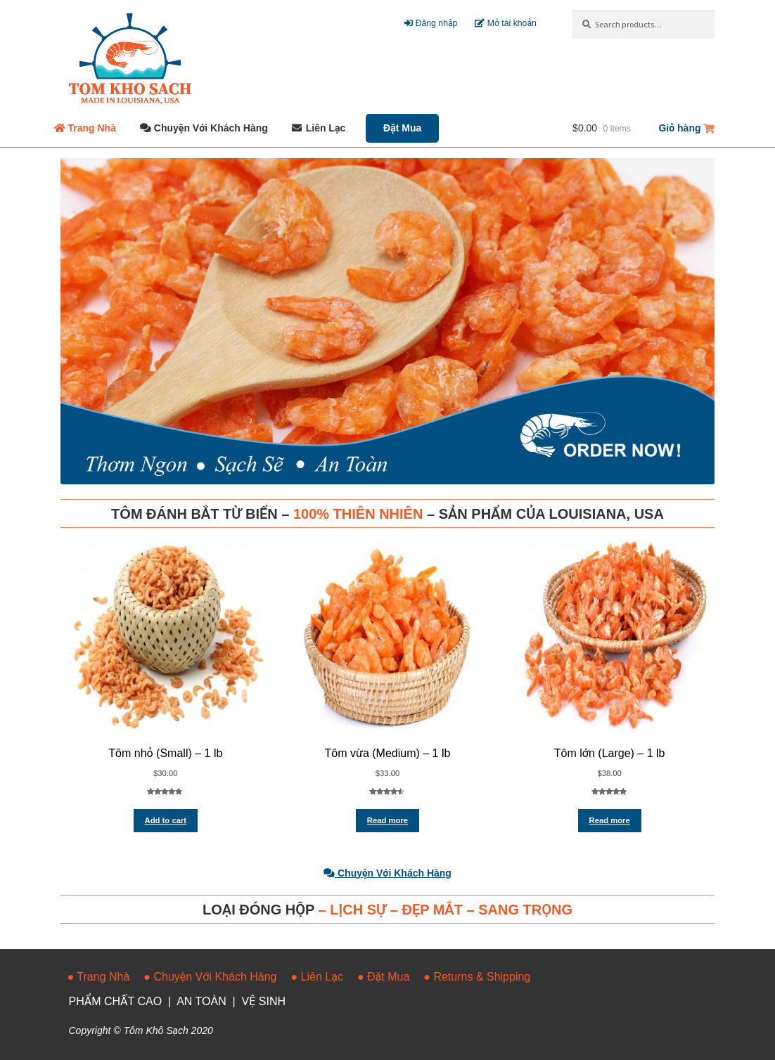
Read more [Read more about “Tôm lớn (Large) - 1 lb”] (609, 820)
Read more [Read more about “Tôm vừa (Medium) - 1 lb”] (387, 820)
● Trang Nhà (99, 977)
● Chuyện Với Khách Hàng (209, 977)
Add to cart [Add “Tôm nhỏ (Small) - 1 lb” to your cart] (165, 820)
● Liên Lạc (317, 977)
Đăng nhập (430, 23)
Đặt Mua (402, 128)
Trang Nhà (92, 128)
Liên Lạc (326, 128)
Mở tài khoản (506, 23)
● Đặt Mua (383, 977)
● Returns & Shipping (476, 977)
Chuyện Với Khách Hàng (211, 128)
